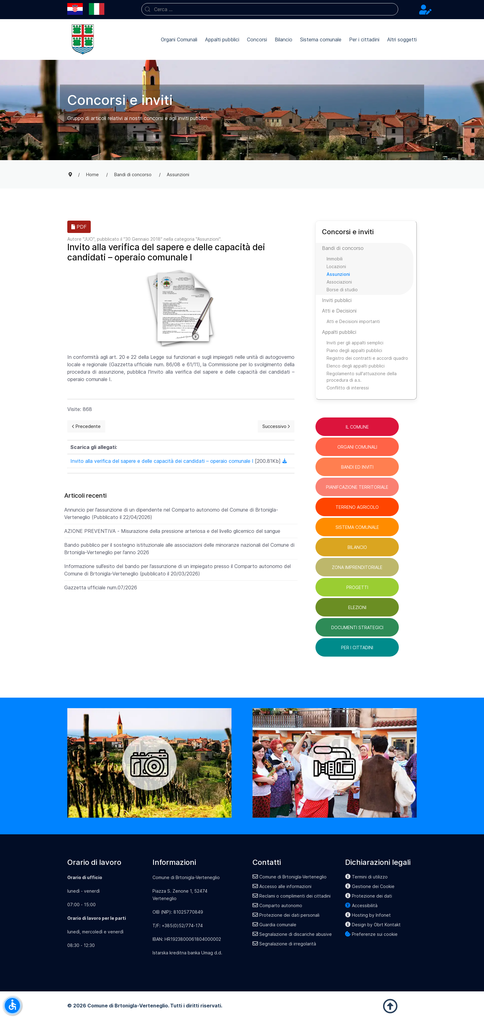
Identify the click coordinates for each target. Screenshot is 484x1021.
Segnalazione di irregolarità (284, 943)
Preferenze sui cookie (371, 934)
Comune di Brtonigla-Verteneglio (289, 876)
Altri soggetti (402, 39)
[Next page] (276, 426)
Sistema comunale (320, 39)
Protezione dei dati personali (285, 915)
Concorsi (257, 39)
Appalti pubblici (222, 39)
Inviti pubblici (337, 300)
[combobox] (269, 9)
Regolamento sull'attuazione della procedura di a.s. (362, 377)
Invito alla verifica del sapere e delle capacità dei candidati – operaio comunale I (162, 461)
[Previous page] (86, 426)
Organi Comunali (179, 39)
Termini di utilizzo (366, 876)
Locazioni (336, 266)
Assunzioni (208, 239)
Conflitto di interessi (348, 387)
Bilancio (283, 39)
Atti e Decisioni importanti (353, 321)
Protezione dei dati (368, 896)
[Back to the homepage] (82, 39)
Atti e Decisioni (339, 311)
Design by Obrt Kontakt (373, 924)
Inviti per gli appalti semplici (355, 342)
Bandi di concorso (343, 248)
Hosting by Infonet (368, 915)
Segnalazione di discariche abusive (292, 934)
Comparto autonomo (277, 905)
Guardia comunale (274, 924)
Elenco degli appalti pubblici (356, 365)
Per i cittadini (364, 39)
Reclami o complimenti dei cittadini (291, 896)
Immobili (335, 258)
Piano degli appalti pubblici (354, 350)
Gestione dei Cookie (369, 886)
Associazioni (339, 281)
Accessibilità (361, 905)
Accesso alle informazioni (281, 886)
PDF (79, 227)
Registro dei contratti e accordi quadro (367, 358)
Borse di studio (342, 289)
